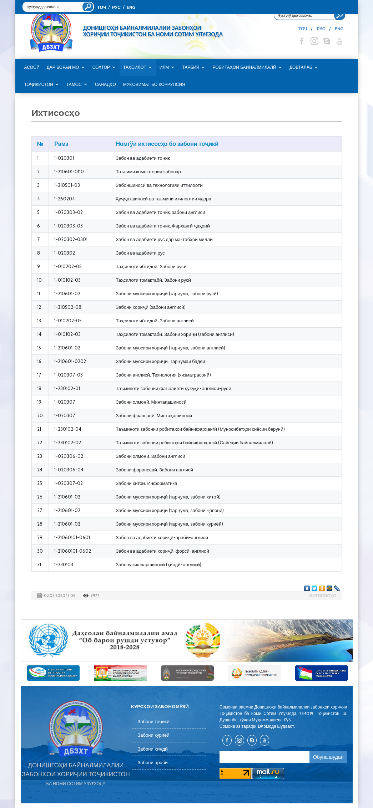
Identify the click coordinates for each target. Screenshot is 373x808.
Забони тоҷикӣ (153, 721)
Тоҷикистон (38, 84)
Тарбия (190, 67)
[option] (187, 640)
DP (260, 726)
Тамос (74, 84)
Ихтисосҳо (322, 595)
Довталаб (300, 67)
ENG (131, 7)
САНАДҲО (105, 84)
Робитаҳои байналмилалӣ (244, 67)
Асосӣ (32, 67)
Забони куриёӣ (153, 735)
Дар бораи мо (63, 67)
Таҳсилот (134, 67)
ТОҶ (101, 7)
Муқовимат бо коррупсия (154, 84)
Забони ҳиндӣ (152, 749)
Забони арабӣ (152, 762)
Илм (164, 67)
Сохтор (101, 67)
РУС (116, 7)
